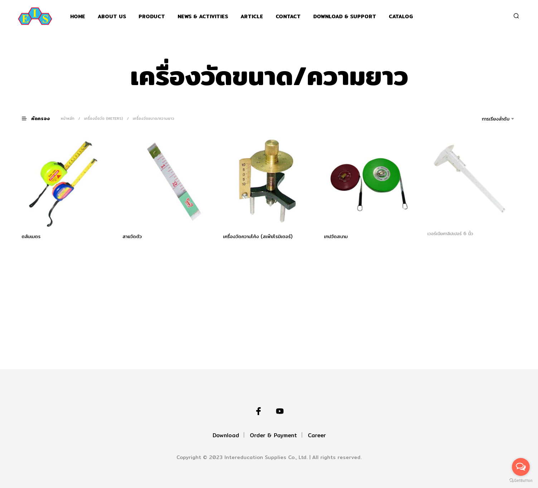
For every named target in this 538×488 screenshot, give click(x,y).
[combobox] (486, 119)
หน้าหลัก (67, 118)
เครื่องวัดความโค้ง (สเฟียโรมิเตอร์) (257, 236)
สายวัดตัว (132, 236)
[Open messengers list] (521, 467)
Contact (288, 16)
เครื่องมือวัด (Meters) (103, 118)
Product (152, 16)
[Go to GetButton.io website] (520, 480)
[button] (40, 118)
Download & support (344, 16)
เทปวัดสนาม (336, 235)
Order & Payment (273, 435)
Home (77, 16)
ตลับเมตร (30, 236)
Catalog (401, 16)
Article (252, 16)
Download (226, 435)
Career (317, 435)
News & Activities (203, 16)
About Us (112, 16)
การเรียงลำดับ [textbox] (495, 118)
